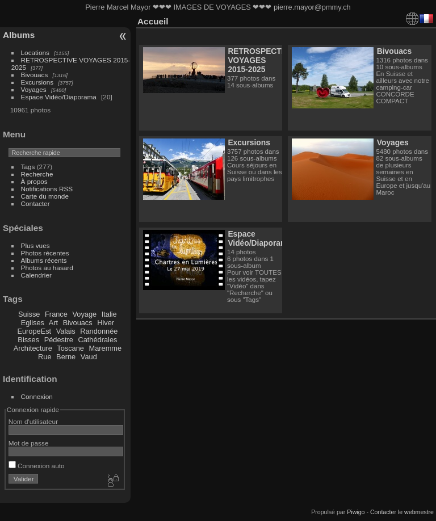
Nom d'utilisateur (33, 421)
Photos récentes (45, 253)
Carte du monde (45, 196)
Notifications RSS (47, 188)
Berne (66, 356)
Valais (66, 331)
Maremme (105, 348)
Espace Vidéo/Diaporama (59, 96)
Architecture (33, 348)
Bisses (28, 339)
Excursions (37, 82)
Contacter (35, 203)
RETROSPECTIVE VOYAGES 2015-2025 (261, 60)
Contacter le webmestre (402, 512)
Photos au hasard (47, 267)
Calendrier (36, 275)
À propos (34, 181)
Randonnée (99, 331)
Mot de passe (29, 443)
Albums (19, 35)
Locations (35, 52)
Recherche (37, 174)
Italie (109, 314)
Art (53, 322)
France (56, 314)
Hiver (105, 322)
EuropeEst (34, 331)
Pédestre (58, 339)
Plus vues (35, 245)
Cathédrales (97, 339)
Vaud (89, 356)
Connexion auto (37, 465)
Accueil (153, 21)
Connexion (37, 396)
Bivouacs (34, 74)
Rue (44, 356)
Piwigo (355, 512)
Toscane (70, 348)
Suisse (29, 314)
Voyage (84, 314)
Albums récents (44, 260)
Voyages (34, 89)
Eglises (32, 322)
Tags (28, 166)
